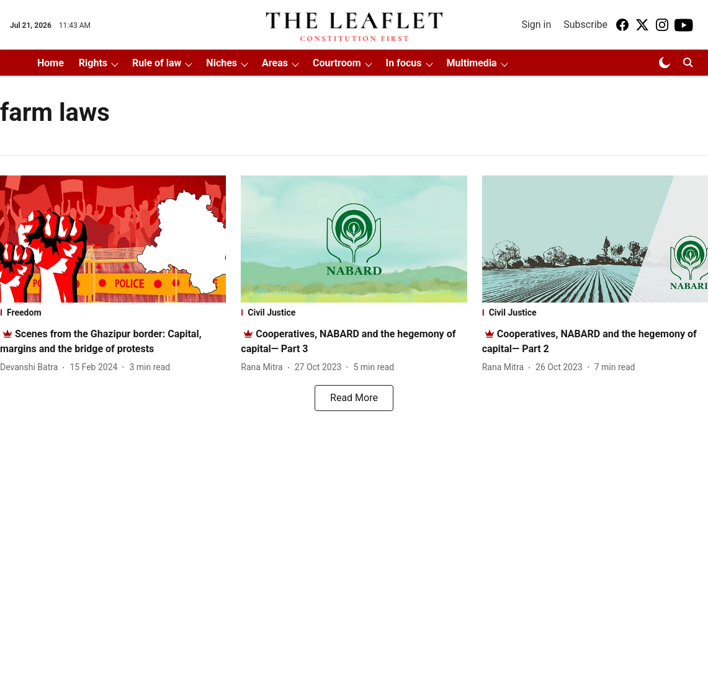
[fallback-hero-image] (113, 239)
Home (50, 63)
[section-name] (113, 312)
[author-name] (31, 367)
